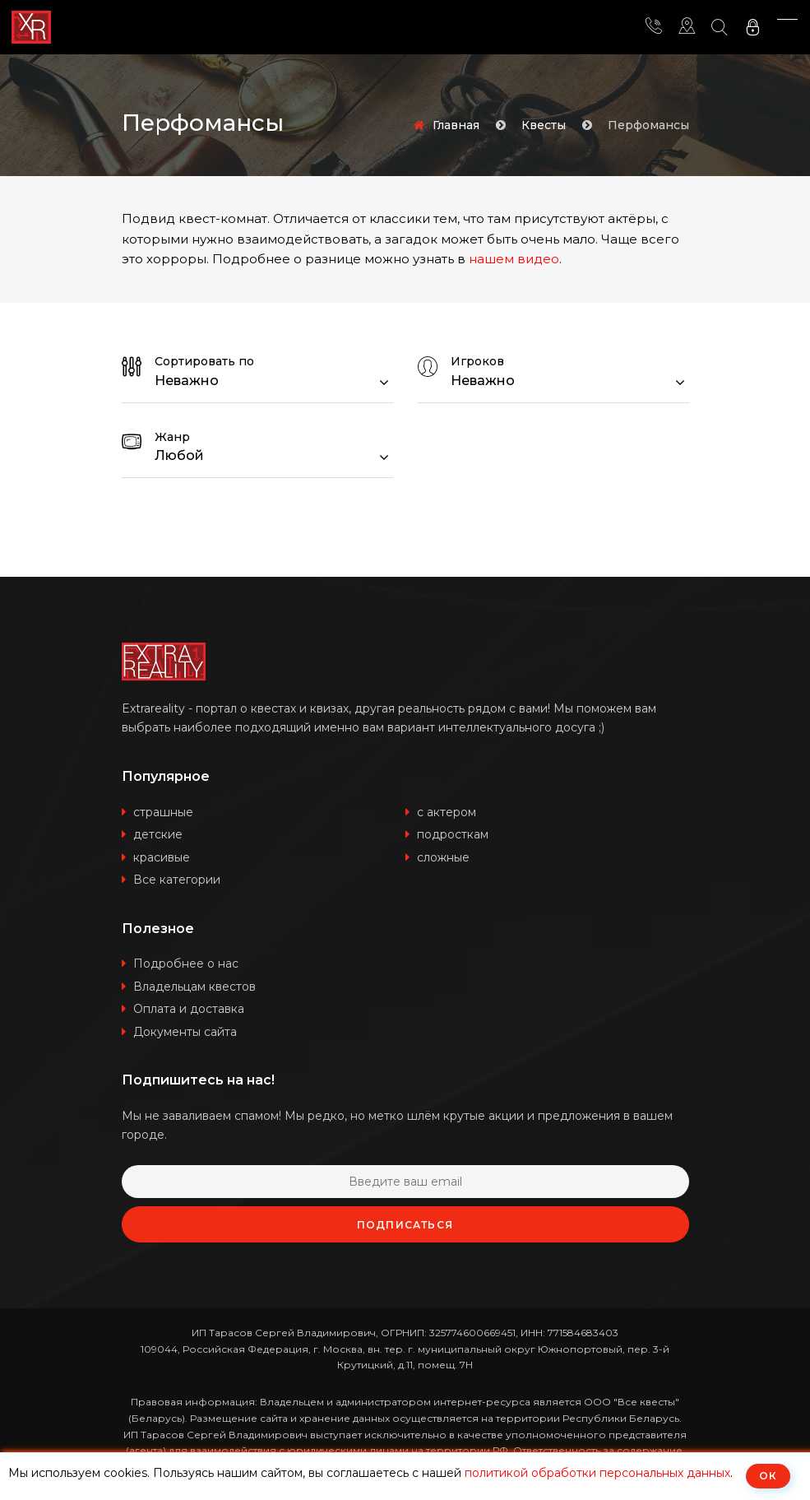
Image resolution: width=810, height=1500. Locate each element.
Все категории (176, 879)
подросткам (452, 834)
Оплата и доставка (188, 1008)
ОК (768, 1476)
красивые (161, 857)
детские (158, 834)
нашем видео (514, 259)
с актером (446, 812)
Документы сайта (185, 1031)
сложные (443, 857)
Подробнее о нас (185, 963)
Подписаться (405, 1225)
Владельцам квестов (194, 986)
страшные (163, 812)
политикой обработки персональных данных (597, 1472)
